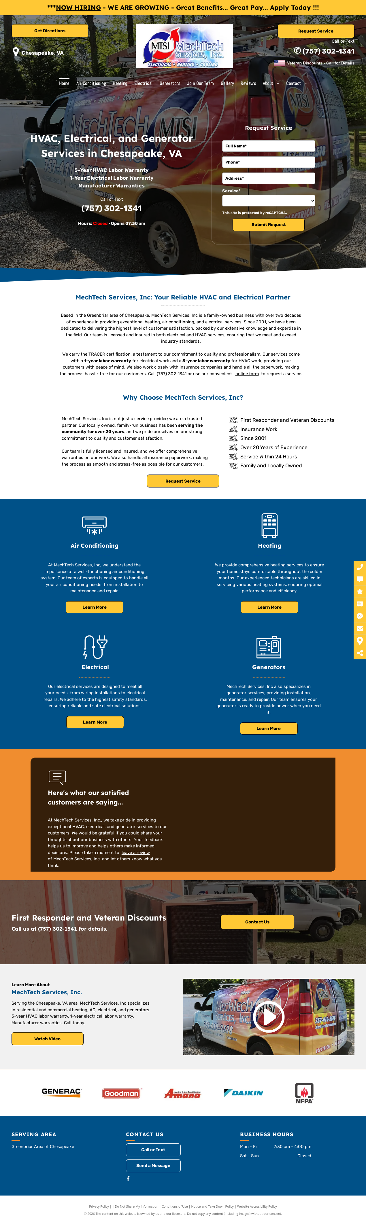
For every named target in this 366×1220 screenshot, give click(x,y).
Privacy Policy (99, 1206)
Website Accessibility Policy (257, 1206)
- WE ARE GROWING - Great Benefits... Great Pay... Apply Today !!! (211, 7)
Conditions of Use (175, 1206)
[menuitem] (64, 83)
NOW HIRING (78, 7)
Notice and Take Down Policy (212, 1206)
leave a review (136, 852)
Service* (231, 190)
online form (247, 373)
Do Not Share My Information (137, 1206)
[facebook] (128, 1179)
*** (51, 7)
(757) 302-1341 (328, 51)
